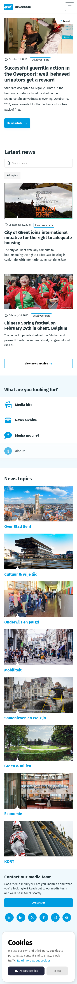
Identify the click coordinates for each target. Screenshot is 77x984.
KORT (9, 861)
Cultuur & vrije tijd (21, 574)
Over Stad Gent (17, 526)
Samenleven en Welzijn (25, 718)
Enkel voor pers (40, 59)
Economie (13, 813)
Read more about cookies (33, 960)
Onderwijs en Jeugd (21, 622)
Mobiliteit (13, 670)
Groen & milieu (17, 766)
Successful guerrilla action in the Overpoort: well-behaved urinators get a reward (37, 74)
